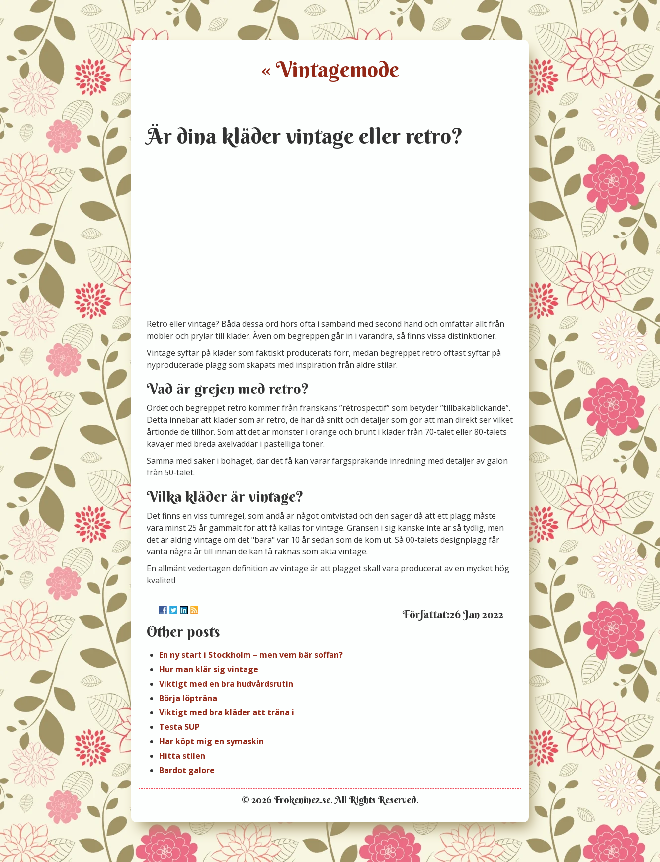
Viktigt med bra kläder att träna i (226, 712)
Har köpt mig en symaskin (211, 741)
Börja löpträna (188, 698)
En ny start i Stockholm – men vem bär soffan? (251, 654)
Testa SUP (179, 726)
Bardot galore (187, 770)
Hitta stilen (182, 755)
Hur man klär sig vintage (208, 669)
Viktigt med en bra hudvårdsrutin (226, 683)
